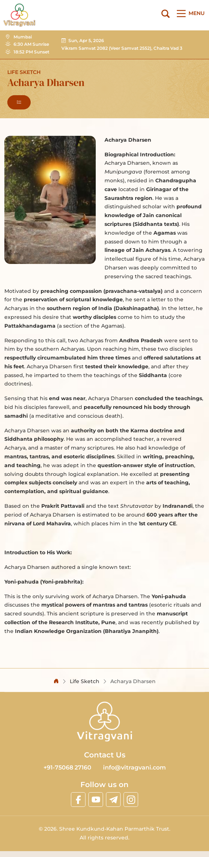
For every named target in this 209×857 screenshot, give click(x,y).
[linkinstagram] (130, 799)
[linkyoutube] (95, 799)
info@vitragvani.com (134, 767)
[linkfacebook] (78, 799)
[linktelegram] (113, 799)
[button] (19, 102)
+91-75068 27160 (67, 767)
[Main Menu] (189, 13)
